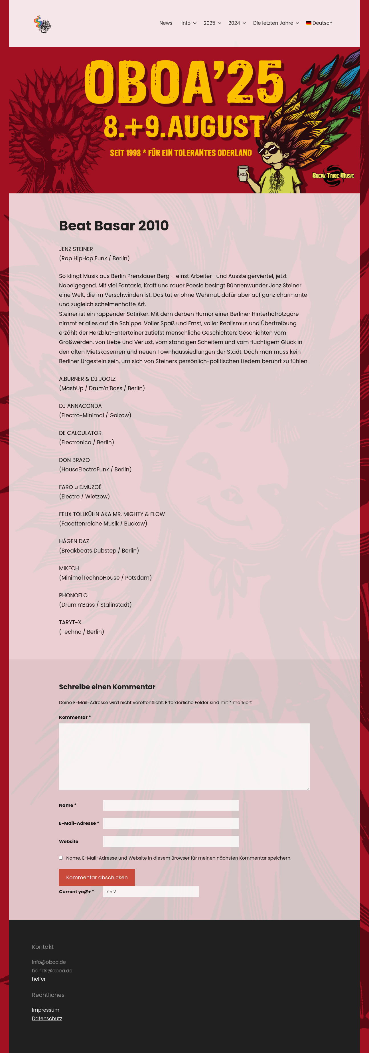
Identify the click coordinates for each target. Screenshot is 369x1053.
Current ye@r (76, 891)
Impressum (45, 1010)
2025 (211, 23)
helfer (39, 979)
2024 (236, 23)
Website (68, 841)
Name (68, 805)
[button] (42, 24)
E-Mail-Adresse (79, 823)
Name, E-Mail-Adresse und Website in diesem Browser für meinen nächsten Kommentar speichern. (178, 858)
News (165, 23)
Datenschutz (47, 1018)
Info (188, 23)
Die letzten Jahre (275, 23)
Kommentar (75, 717)
